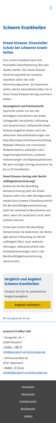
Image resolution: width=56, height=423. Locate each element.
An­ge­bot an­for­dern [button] (27, 305)
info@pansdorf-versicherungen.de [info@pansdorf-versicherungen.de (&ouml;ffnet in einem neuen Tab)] (24, 352)
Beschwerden (28, 408)
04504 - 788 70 (12, 347)
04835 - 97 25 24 (14, 368)
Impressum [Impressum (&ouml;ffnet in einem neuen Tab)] (28, 386)
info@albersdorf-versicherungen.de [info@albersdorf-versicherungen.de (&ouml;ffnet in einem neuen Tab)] (25, 372)
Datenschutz (28, 394)
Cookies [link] (28, 416)
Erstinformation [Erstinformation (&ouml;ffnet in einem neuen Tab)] (28, 401)
